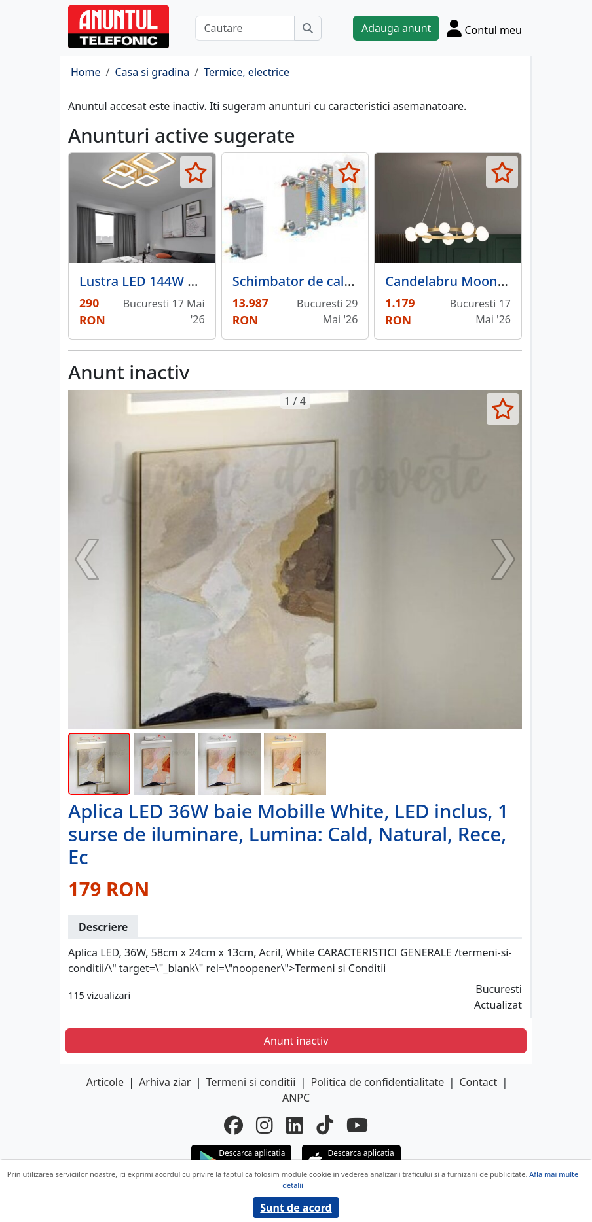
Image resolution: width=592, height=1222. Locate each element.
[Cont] (484, 27)
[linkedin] (294, 1125)
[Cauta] (308, 28)
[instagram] (264, 1125)
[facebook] (233, 1125)
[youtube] (357, 1125)
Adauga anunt (396, 28)
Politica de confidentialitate (378, 1082)
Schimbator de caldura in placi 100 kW (351, 281)
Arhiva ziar (165, 1082)
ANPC (296, 1098)
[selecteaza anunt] (196, 172)
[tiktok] (324, 1125)
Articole (105, 1082)
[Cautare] (245, 28)
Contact (478, 1082)
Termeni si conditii (251, 1082)
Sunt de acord (295, 1207)
